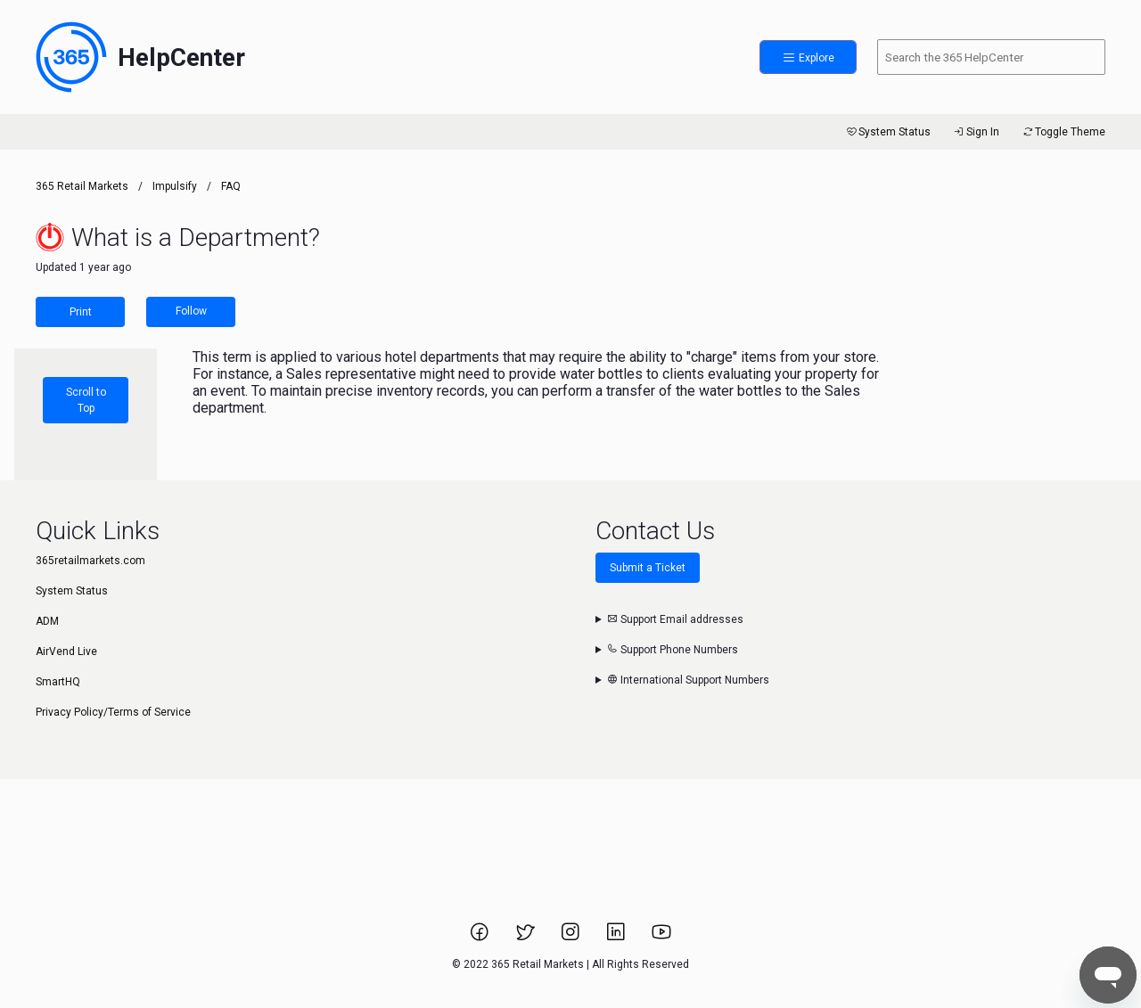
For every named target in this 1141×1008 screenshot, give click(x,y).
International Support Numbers (688, 680)
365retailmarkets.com (90, 560)
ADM (47, 621)
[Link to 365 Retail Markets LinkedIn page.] (617, 937)
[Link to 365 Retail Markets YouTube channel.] (661, 937)
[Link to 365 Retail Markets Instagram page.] (572, 937)
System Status (887, 132)
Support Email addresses (675, 619)
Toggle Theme (1063, 132)
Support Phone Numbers (672, 649)
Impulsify (174, 186)
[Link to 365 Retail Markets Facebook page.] (481, 937)
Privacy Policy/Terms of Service (113, 712)
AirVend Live (66, 651)
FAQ (231, 186)
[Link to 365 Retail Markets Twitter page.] (526, 937)
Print (81, 312)
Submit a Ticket (647, 567)
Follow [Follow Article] (191, 311)
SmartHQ (58, 682)
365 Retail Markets (82, 186)
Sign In (975, 132)
